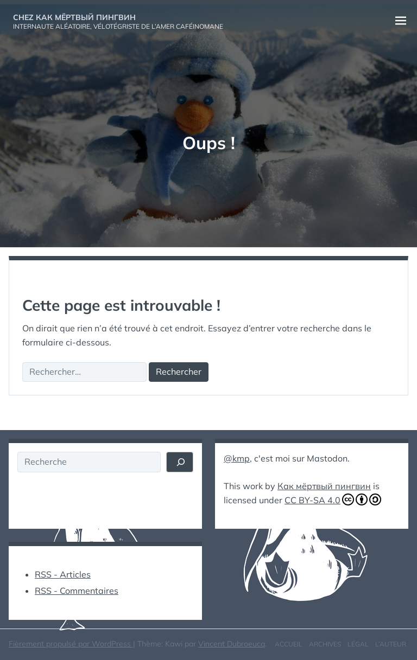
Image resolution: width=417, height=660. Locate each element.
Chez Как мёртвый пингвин (74, 17)
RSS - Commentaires (76, 590)
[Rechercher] (179, 462)
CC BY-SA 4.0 (333, 499)
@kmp (237, 458)
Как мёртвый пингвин (324, 485)
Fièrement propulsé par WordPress (71, 644)
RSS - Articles (63, 574)
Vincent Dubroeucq (231, 644)
